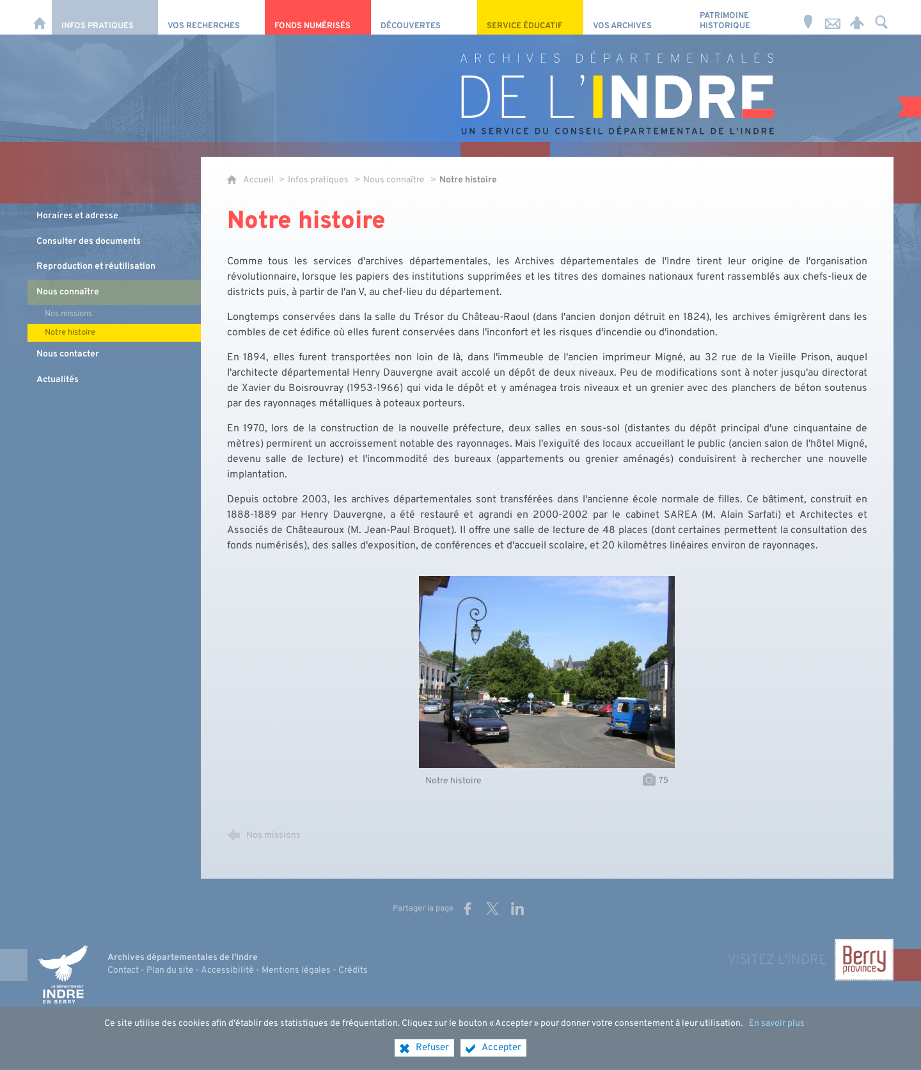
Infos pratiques (318, 180)
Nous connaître (394, 180)
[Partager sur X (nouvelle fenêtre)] (492, 909)
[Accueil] (40, 17)
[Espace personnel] (857, 17)
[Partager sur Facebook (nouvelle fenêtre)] (467, 909)
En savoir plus (777, 1034)
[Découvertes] (424, 17)
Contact (123, 970)
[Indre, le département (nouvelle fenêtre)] (63, 974)
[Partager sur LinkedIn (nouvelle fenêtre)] (517, 909)
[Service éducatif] (530, 17)
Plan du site (170, 970)
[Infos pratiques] (105, 17)
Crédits (353, 970)
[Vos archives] (636, 17)
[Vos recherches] (211, 17)
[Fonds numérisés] (318, 17)
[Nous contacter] (833, 17)
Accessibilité (227, 970)
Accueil (259, 180)
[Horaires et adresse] (808, 17)
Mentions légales (296, 970)
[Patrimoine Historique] (743, 17)
